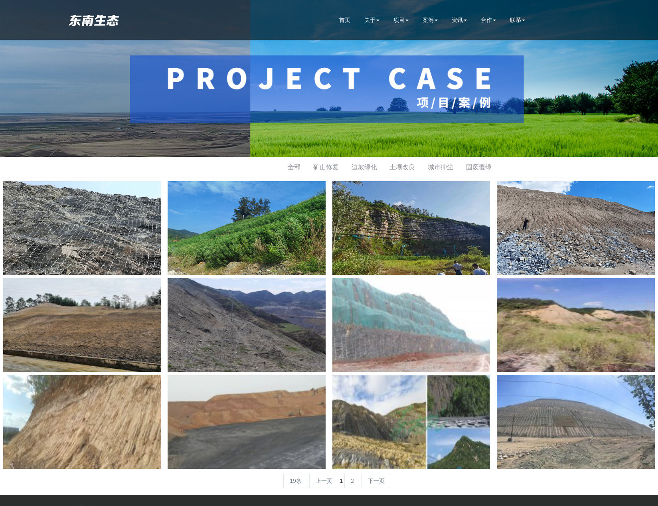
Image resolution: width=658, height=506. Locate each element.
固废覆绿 (479, 167)
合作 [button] (488, 20)
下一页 (376, 481)
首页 (344, 20)
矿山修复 (326, 167)
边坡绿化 (364, 167)
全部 (294, 167)
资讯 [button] (459, 20)
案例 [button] (430, 20)
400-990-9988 (564, 20)
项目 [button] (401, 20)
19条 (296, 481)
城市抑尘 (440, 167)
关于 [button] (371, 20)
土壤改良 (402, 167)
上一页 (324, 481)
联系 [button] (517, 20)
